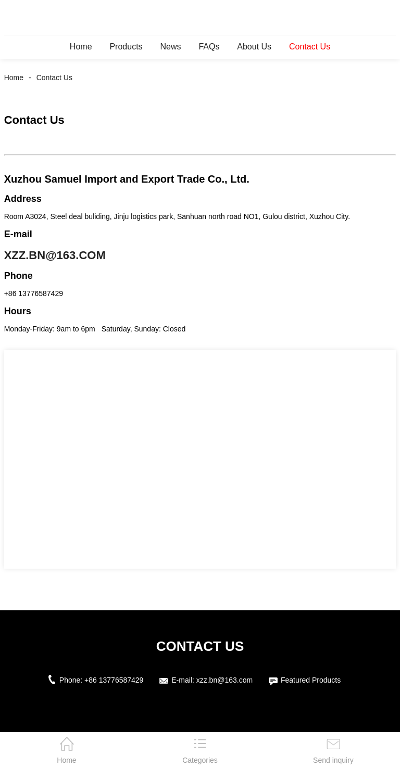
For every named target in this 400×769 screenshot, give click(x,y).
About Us (254, 46)
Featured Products (311, 680)
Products (125, 46)
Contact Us (309, 46)
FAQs (208, 46)
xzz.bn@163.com (55, 255)
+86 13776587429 (113, 680)
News (170, 46)
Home (81, 46)
